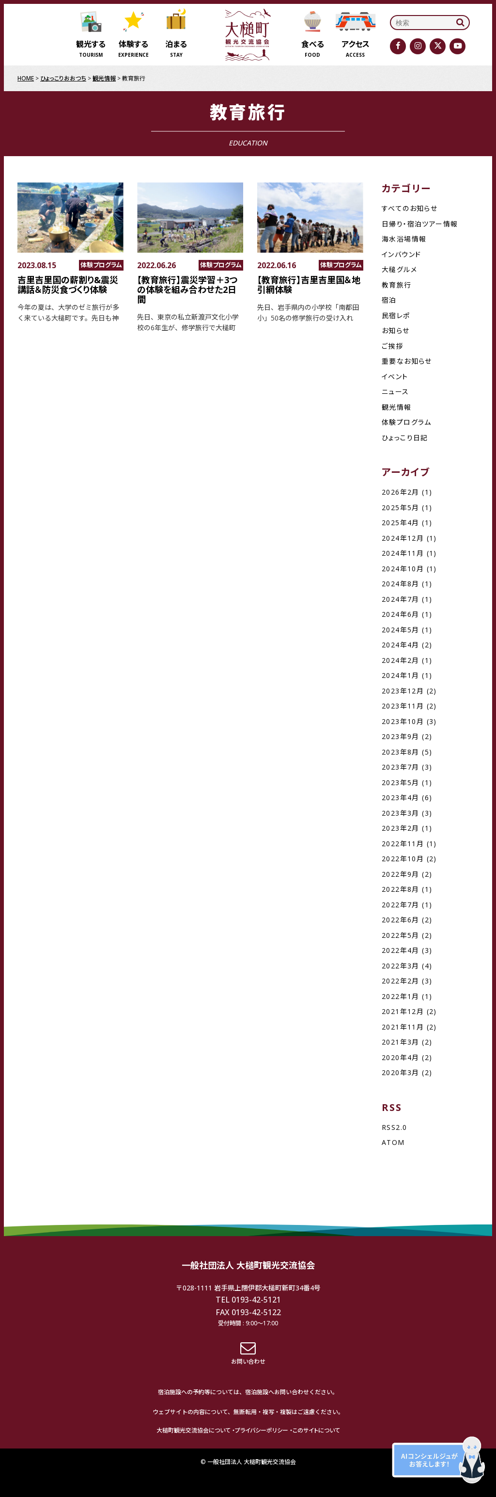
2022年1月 (400, 996)
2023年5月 (400, 782)
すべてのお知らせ (409, 208)
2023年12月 (403, 690)
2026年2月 (400, 492)
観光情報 (397, 407)
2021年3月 (400, 1041)
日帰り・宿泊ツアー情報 (420, 223)
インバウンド (401, 254)
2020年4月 (400, 1057)
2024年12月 (403, 538)
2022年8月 (400, 889)
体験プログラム (407, 422)
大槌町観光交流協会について (193, 1430)
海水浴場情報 (404, 238)
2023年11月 (403, 705)
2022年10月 (403, 858)
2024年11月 (403, 553)
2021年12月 (403, 1011)
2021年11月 (403, 1026)
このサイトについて (316, 1430)
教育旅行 (397, 285)
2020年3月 (400, 1072)
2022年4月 (400, 950)
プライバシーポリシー (261, 1430)
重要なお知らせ (407, 361)
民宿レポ (396, 315)
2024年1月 (400, 675)
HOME (25, 78)
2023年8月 (400, 752)
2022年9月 (400, 874)
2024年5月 (400, 629)
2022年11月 (403, 843)
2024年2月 (400, 660)
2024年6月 (400, 614)
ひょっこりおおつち (63, 78)
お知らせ (396, 330)
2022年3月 (400, 965)
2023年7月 (400, 767)
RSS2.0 (394, 1127)
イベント (395, 376)
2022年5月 (400, 935)
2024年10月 (403, 568)
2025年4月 (400, 522)
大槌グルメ (399, 269)
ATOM (393, 1142)
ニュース (395, 391)
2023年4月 (400, 797)
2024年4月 (400, 644)
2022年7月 (400, 904)
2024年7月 (400, 599)
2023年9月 (400, 736)
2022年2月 (400, 980)
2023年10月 (403, 721)
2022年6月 (400, 919)
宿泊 (389, 300)
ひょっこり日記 (405, 437)
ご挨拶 (392, 346)
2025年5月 (400, 507)
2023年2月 (400, 828)
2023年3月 (400, 813)
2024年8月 (400, 583)
